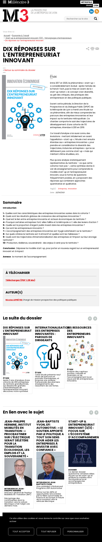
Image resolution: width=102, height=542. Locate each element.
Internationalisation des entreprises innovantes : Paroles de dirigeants (52, 334)
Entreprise (62, 189)
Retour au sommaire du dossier (19, 70)
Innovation (72, 189)
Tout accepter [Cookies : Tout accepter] (21, 531)
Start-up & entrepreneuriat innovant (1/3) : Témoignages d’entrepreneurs (38, 38)
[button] (88, 49)
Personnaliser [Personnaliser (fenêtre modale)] (75, 531)
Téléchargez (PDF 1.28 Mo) (20, 280)
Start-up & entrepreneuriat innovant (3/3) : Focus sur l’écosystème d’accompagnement (84, 429)
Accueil (7, 35)
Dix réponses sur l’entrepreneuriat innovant (17, 331)
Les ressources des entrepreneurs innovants (79, 332)
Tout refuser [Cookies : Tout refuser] (48, 531)
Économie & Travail (20, 35)
